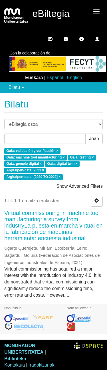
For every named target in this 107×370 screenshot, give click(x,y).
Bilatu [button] (16, 87)
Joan (94, 138)
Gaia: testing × (82, 157)
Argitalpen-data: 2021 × (25, 171)
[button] (65, 39)
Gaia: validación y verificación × (32, 151)
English (74, 77)
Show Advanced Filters (79, 186)
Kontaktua (14, 365)
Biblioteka (15, 358)
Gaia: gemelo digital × (24, 164)
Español (55, 77)
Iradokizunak (41, 365)
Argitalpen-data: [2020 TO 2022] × (33, 177)
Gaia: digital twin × (62, 164)
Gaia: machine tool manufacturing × (35, 157)
